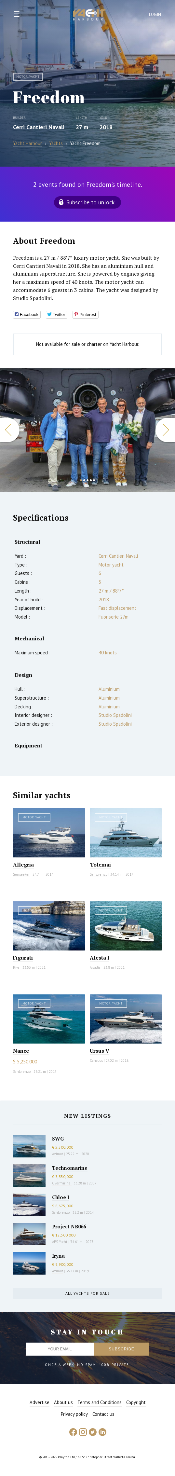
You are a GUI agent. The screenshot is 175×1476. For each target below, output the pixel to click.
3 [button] (87, 480)
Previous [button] (10, 430)
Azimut (57, 1154)
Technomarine (70, 1168)
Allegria (23, 864)
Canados (96, 1060)
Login (155, 14)
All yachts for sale (87, 1293)
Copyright (136, 1402)
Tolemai (100, 864)
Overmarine (62, 1183)
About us (63, 1402)
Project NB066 (69, 1226)
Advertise (39, 1402)
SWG (58, 1138)
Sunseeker (21, 874)
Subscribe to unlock (90, 202)
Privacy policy (74, 1414)
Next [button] (165, 430)
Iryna (58, 1255)
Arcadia (95, 967)
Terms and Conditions (99, 1402)
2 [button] (84, 480)
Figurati (23, 957)
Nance (21, 1050)
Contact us (103, 1414)
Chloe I (60, 1197)
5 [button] (94, 480)
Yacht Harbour (89, 15)
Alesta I (99, 957)
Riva (16, 967)
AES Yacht (59, 1241)
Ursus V (99, 1050)
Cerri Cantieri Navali (38, 127)
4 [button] (91, 480)
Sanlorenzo (98, 874)
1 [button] (81, 480)
